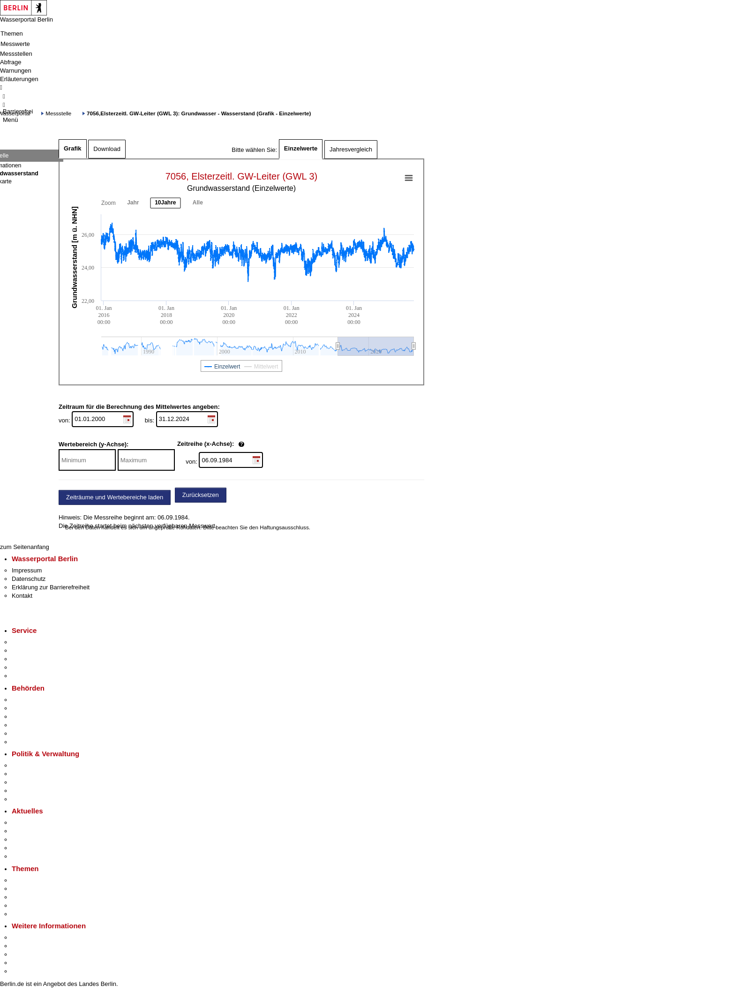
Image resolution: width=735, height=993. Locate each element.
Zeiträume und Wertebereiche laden (114, 497)
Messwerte (15, 43)
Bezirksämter (29, 716)
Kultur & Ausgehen (37, 937)
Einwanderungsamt (38, 741)
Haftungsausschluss (284, 527)
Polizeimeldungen (36, 831)
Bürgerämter (28, 725)
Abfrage (11, 62)
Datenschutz (28, 578)
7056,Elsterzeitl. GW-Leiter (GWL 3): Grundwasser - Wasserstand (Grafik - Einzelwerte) (199, 113)
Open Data (26, 790)
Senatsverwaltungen (39, 708)
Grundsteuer (28, 914)
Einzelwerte (301, 148)
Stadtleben (26, 962)
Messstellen (16, 53)
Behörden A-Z (30, 699)
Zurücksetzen (200, 494)
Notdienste (26, 667)
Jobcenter (25, 733)
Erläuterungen (19, 79)
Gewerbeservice (34, 675)
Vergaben (25, 799)
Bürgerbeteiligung (36, 782)
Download (106, 148)
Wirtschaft (25, 954)
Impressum (27, 570)
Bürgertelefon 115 (36, 658)
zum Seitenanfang (24, 546)
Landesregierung (35, 765)
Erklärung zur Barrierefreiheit (51, 587)
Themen (11, 33)
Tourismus (25, 945)
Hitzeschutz (27, 856)
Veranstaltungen (34, 839)
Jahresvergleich (351, 149)
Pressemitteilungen (38, 822)
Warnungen (15, 70)
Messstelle (58, 113)
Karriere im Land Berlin (43, 773)
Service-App (28, 642)
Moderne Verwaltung (40, 897)
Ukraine (22, 847)
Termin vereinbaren (38, 650)
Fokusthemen (30, 880)
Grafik (73, 148)
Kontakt (22, 595)
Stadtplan (25, 971)
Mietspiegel (27, 905)
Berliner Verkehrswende (44, 888)
